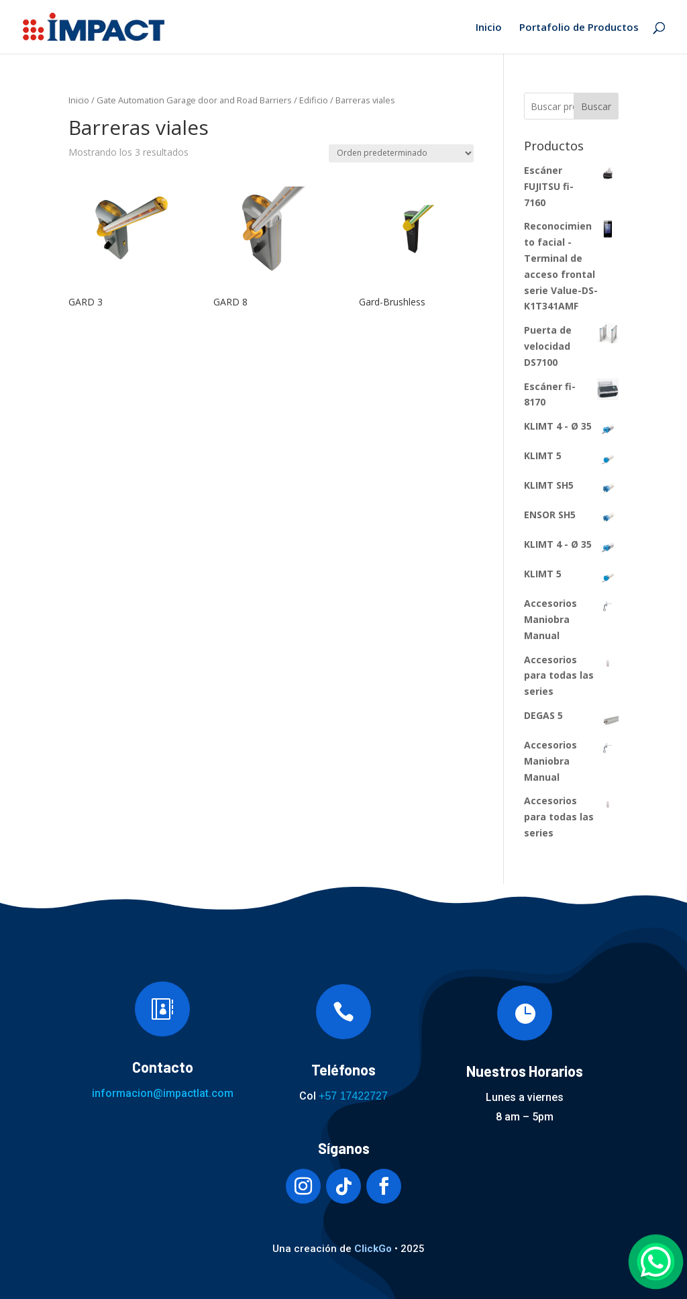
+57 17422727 (353, 1096)
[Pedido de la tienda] (401, 153)
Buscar (596, 106)
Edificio (313, 100)
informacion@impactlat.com (162, 1093)
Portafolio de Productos (579, 28)
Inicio (489, 28)
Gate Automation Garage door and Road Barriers (194, 100)
